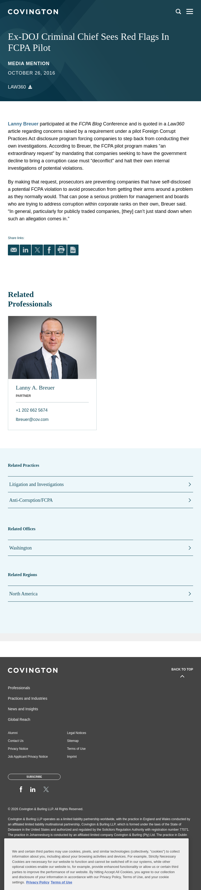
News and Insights (23, 709)
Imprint (72, 756)
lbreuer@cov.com (32, 419)
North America (23, 593)
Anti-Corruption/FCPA (31, 500)
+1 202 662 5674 (32, 410)
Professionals (19, 688)
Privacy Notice (18, 749)
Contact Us (15, 741)
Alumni (13, 733)
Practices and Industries (27, 698)
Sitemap (73, 741)
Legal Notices (76, 733)
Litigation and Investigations (36, 484)
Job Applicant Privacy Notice (28, 756)
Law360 (17, 87)
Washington (20, 548)
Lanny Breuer (23, 124)
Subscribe (34, 776)
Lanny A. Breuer (35, 387)
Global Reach (19, 719)
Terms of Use (76, 749)
